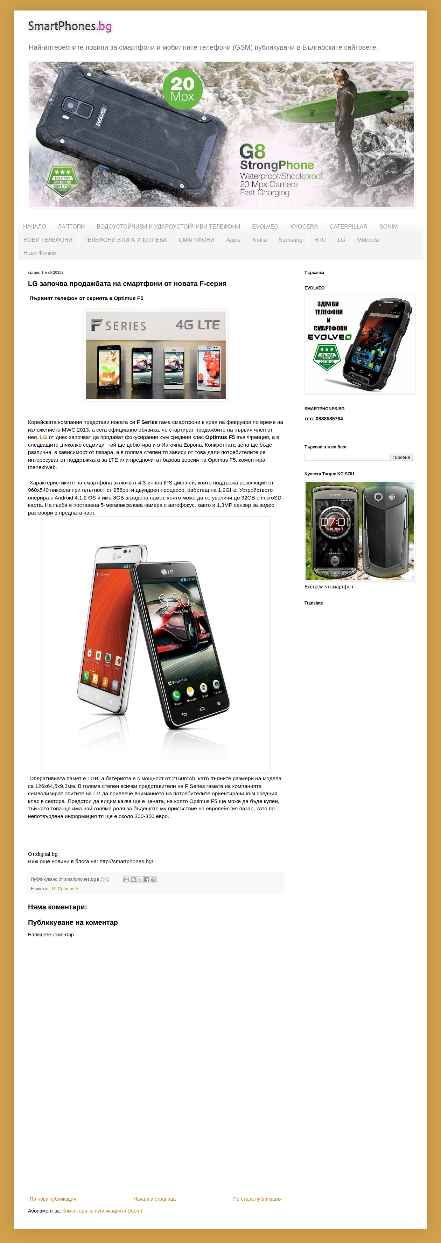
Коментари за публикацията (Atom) (102, 1211)
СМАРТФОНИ (197, 240)
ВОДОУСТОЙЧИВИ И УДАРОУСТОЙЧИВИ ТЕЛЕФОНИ (168, 227)
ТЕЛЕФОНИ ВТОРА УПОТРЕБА (125, 240)
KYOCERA (304, 227)
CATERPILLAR (349, 227)
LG (341, 240)
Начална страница (155, 1199)
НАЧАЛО (34, 227)
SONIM (388, 227)
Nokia (260, 240)
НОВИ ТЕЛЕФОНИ (47, 240)
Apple (233, 240)
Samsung (291, 240)
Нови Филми (39, 253)
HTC (320, 240)
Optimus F (68, 888)
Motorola (368, 240)
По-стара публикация (257, 1199)
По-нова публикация (53, 1199)
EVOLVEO (265, 227)
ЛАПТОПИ (71, 227)
